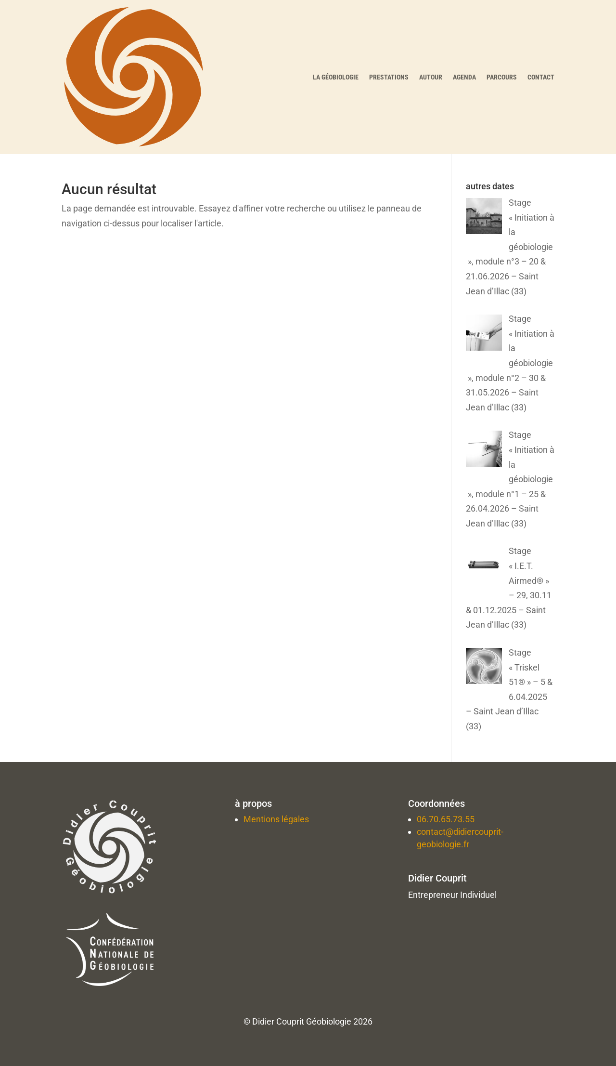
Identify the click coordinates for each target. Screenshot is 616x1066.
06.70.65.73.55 (446, 819)
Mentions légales (276, 819)
